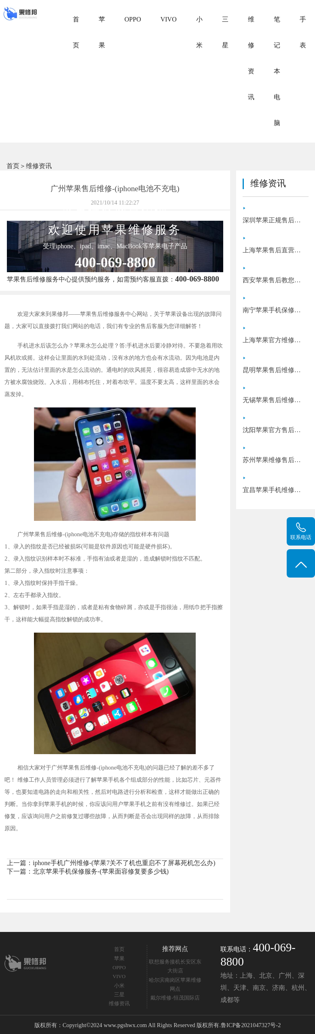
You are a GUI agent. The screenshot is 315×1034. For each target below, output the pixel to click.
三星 (225, 32)
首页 (76, 32)
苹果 (102, 32)
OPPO (133, 19)
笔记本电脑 (277, 71)
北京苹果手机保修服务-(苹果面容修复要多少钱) (101, 871)
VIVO (169, 19)
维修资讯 (251, 58)
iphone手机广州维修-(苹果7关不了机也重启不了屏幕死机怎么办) (124, 862)
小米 (199, 32)
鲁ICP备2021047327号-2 (251, 1025)
